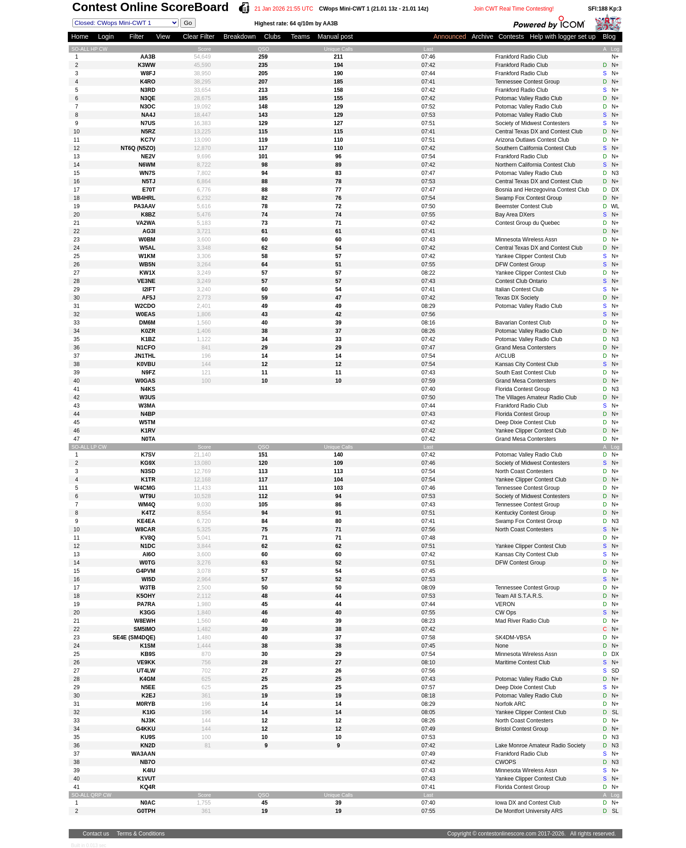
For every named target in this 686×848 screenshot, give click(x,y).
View (163, 36)
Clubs (272, 36)
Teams (300, 36)
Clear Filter (199, 36)
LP (93, 447)
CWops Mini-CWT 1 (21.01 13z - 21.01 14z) (374, 9)
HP (93, 49)
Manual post (335, 36)
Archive (483, 36)
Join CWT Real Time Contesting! (514, 9)
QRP (95, 795)
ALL (84, 49)
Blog (609, 36)
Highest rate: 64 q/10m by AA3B (296, 23)
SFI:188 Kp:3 (605, 9)
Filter (137, 36)
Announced (450, 36)
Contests (511, 36)
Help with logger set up (563, 36)
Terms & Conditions (141, 833)
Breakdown (240, 36)
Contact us (96, 833)
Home (80, 36)
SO (75, 49)
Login (106, 36)
